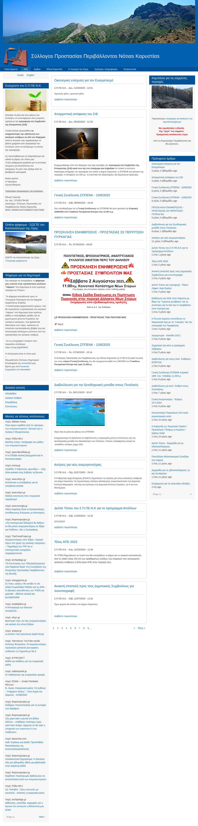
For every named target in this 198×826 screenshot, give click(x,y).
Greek (20, 75)
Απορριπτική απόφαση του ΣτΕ (167, 177)
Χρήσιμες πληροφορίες (106, 69)
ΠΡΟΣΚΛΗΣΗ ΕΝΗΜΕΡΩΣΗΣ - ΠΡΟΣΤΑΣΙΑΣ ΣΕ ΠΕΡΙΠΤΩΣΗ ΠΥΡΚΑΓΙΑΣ (167, 211)
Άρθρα (37, 69)
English (30, 75)
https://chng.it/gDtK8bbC (16, 347)
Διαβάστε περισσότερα (65, 99)
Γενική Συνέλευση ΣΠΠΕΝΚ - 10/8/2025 (172, 187)
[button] (77, 143)
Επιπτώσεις (11, 406)
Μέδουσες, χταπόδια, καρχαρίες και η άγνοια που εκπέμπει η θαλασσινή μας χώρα (24, 806)
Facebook (24, 366)
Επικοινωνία (130, 69)
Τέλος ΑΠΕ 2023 (160, 261)
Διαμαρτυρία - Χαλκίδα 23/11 (166, 335)
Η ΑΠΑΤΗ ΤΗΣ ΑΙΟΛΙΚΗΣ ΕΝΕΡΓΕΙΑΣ (24, 634)
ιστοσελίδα (27, 363)
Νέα (26, 69)
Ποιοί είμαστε (11, 69)
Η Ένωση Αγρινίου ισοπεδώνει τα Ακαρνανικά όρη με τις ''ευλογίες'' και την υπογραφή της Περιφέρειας (172, 322)
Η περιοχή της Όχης (78, 69)
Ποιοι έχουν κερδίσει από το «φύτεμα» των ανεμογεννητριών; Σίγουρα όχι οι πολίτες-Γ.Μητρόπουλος (24, 428)
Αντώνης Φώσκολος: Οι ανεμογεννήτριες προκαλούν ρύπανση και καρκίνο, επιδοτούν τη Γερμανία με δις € (25, 647)
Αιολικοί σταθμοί (13, 398)
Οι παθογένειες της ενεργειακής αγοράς (25, 674)
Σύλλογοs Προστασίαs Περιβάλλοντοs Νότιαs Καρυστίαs (95, 56)
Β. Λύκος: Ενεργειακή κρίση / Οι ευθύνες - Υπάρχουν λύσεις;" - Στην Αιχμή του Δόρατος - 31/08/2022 (25, 691)
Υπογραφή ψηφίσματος (16, 260)
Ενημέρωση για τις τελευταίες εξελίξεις (171, 483)
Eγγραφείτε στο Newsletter (18, 369)
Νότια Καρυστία (54, 69)
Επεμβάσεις (11, 402)
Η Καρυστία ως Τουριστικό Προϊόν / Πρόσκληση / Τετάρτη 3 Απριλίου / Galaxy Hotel (169, 429)
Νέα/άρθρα (10, 393)
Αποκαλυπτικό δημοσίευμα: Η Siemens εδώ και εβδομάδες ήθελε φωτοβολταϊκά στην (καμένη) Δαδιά (25, 762)
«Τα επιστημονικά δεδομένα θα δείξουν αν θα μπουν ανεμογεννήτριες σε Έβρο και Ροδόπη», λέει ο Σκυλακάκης (25, 526)
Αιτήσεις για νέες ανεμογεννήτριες (168, 238)
